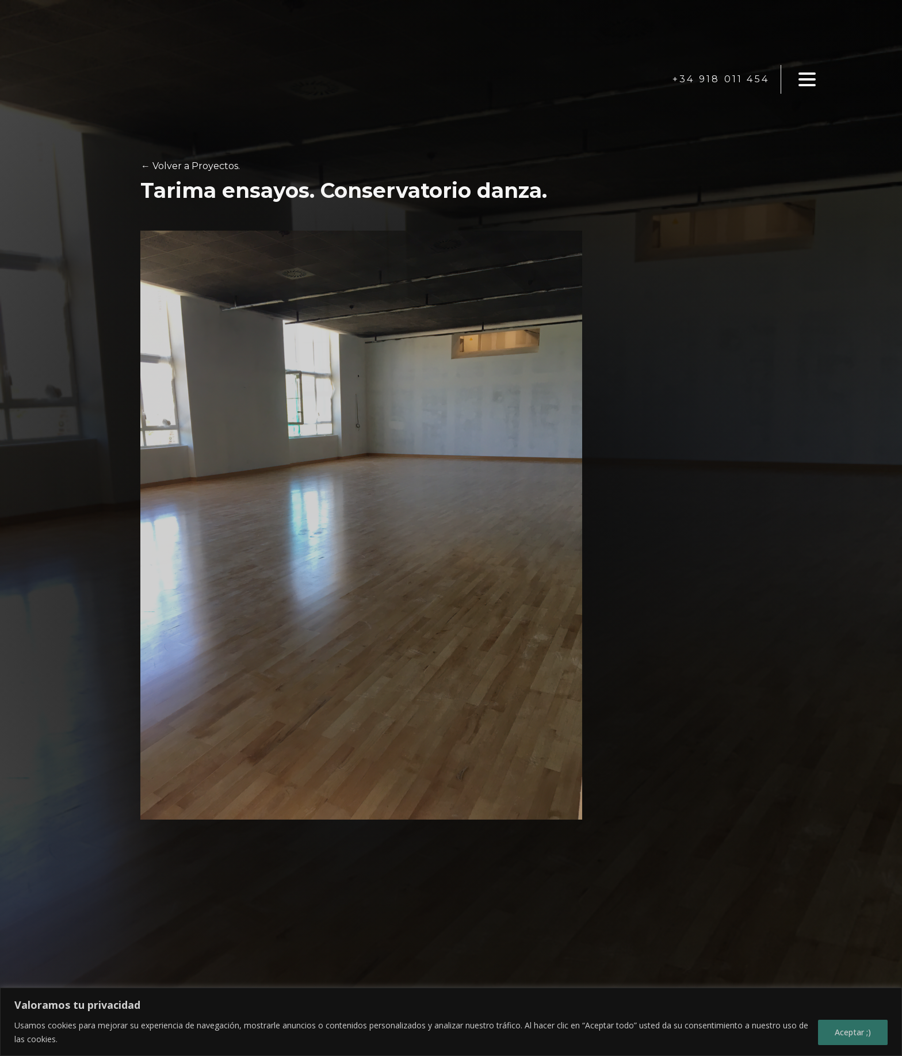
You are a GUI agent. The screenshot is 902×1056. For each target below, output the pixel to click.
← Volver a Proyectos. (190, 165)
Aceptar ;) (853, 1032)
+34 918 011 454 (720, 79)
